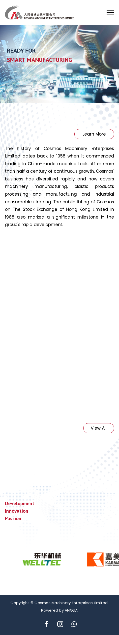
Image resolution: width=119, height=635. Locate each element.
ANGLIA (71, 610)
